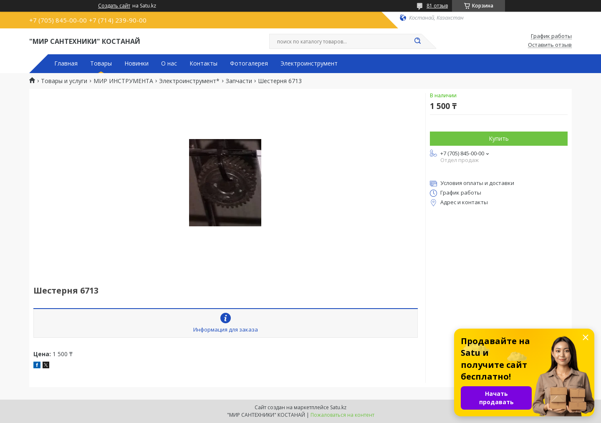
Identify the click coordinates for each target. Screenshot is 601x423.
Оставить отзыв (550, 45)
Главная (66, 63)
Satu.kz (338, 407)
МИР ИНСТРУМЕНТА (123, 81)
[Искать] (417, 41)
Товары (101, 63)
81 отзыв (437, 5)
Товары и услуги (64, 81)
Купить (499, 138)
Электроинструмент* (189, 81)
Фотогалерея (249, 63)
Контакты (203, 63)
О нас (169, 63)
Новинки (136, 63)
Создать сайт (114, 6)
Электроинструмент (309, 63)
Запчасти (239, 81)
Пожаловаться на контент (342, 414)
